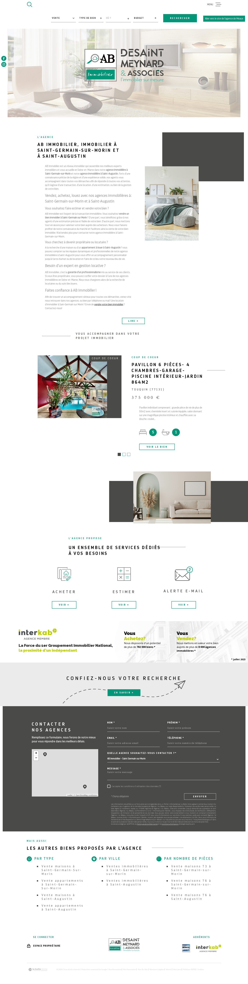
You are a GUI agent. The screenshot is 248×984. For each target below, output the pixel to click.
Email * (112, 738)
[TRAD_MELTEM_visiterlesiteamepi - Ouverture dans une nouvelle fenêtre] (186, 948)
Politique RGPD (189, 970)
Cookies (200, 970)
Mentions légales (156, 970)
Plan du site (143, 970)
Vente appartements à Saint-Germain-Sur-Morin (63, 884)
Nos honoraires (115, 970)
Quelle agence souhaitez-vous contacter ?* (142, 753)
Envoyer (200, 797)
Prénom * (173, 723)
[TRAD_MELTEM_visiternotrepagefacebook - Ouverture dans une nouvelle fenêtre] (3, 58)
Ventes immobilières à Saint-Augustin (127, 882)
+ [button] (36, 753)
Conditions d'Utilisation (170, 824)
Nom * (111, 723)
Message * (114, 769)
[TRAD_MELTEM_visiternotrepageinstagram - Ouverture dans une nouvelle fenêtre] (3, 64)
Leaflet (69, 796)
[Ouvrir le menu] (214, 4)
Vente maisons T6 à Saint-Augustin (191, 897)
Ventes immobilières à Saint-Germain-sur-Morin (127, 870)
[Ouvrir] (29, 4)
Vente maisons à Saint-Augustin (58, 897)
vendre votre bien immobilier (108, 308)
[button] (119, 454)
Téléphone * (175, 738)
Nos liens (177, 970)
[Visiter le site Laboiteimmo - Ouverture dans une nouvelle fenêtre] (38, 969)
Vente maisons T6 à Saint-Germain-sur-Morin (191, 884)
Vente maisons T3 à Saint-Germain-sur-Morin (191, 870)
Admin (168, 970)
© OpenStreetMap (81, 796)
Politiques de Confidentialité (147, 824)
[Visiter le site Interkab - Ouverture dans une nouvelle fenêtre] (208, 948)
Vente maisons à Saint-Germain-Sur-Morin (62, 870)
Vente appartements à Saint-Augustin (63, 907)
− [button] (36, 758)
